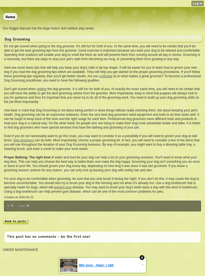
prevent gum (63, 187)
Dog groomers (23, 140)
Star (24, 206)
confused (105, 76)
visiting (41, 89)
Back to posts (15, 221)
